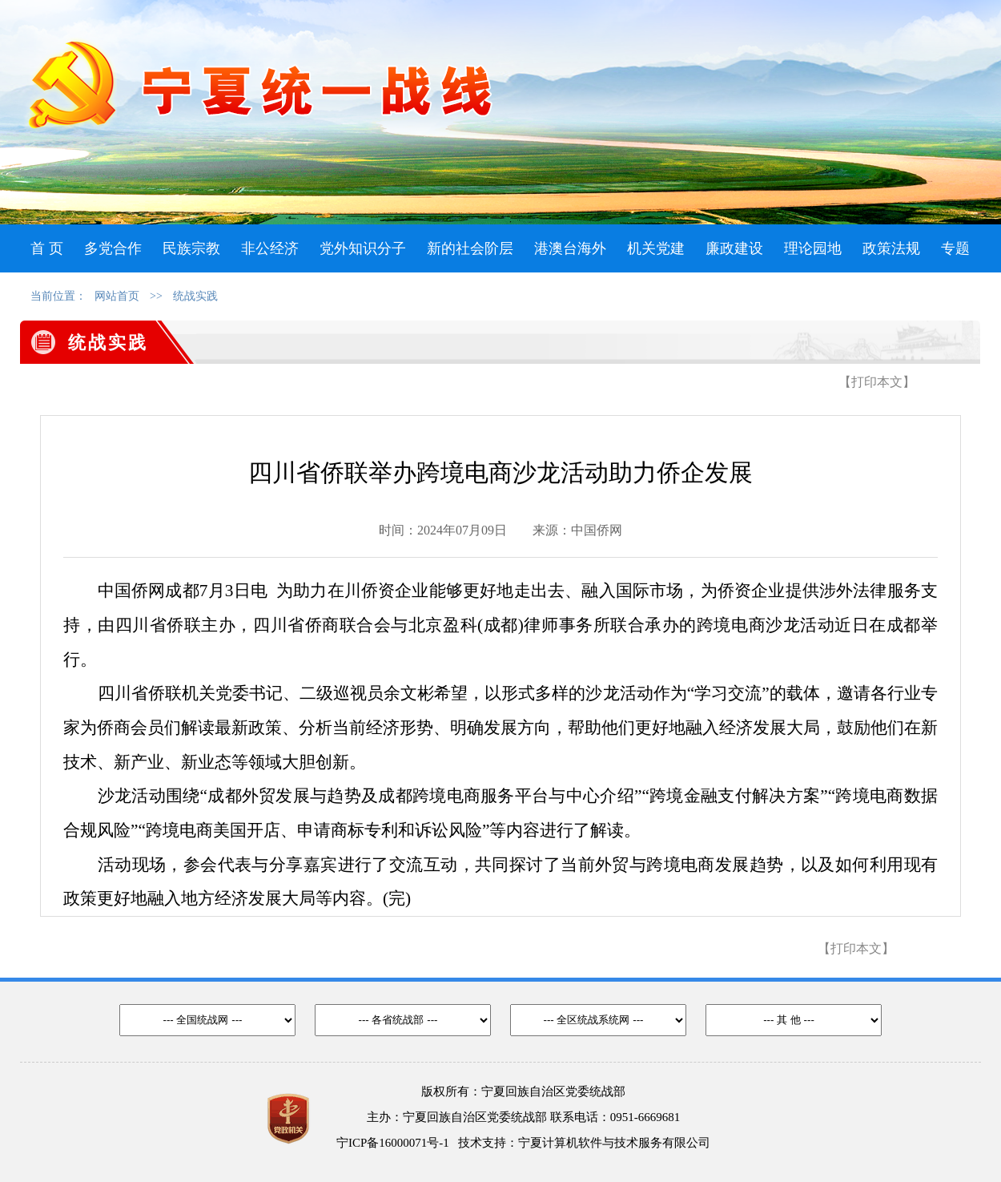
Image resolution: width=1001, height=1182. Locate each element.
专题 (955, 248)
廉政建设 (734, 248)
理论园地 (813, 248)
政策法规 (891, 248)
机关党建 (656, 248)
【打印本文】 (876, 382)
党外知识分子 (363, 248)
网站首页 (116, 296)
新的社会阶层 (470, 248)
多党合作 (113, 248)
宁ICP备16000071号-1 (392, 1142)
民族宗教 (191, 248)
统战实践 (195, 296)
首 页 (46, 248)
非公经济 (270, 248)
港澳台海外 (570, 248)
